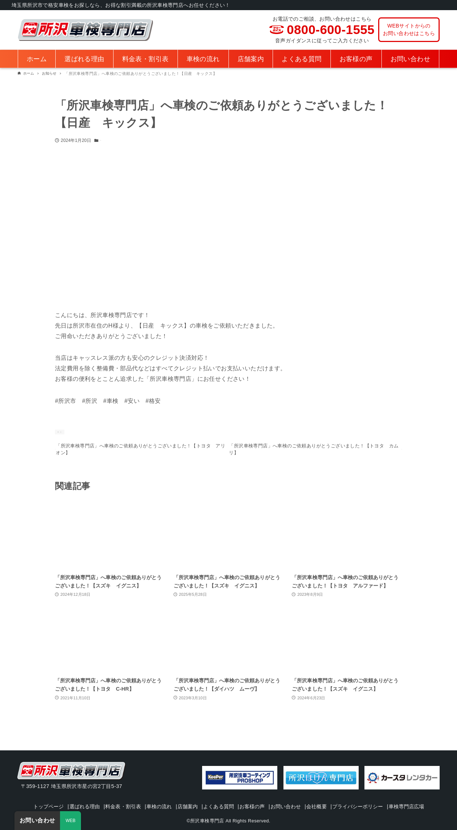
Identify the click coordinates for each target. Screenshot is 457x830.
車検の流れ (172, 796)
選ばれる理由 (89, 796)
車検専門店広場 (230, 806)
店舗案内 (205, 796)
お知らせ (108, 140)
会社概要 (350, 796)
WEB (70, 820)
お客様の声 (278, 796)
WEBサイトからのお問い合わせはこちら (409, 29)
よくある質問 (240, 796)
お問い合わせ (315, 796)
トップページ (48, 796)
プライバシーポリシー (396, 796)
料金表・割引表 (132, 796)
